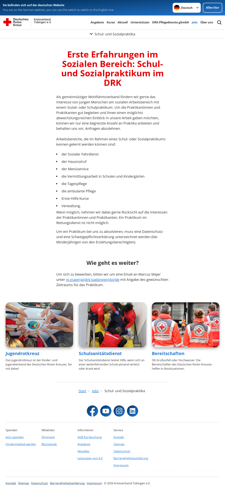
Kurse (111, 22)
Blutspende (49, 444)
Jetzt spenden (15, 437)
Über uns (206, 22)
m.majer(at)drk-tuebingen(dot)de (92, 279)
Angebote (97, 22)
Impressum (121, 465)
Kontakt (119, 437)
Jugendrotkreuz (22, 353)
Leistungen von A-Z (90, 458)
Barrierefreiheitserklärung (130, 458)
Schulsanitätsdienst (100, 353)
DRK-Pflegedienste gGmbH (170, 22)
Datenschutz (122, 451)
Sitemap (119, 444)
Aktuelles (83, 451)
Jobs (195, 22)
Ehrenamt (48, 437)
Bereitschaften (168, 353)
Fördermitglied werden (21, 444)
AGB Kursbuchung (90, 437)
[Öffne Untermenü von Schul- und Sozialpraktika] (112, 34)
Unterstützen (140, 22)
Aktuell (123, 22)
